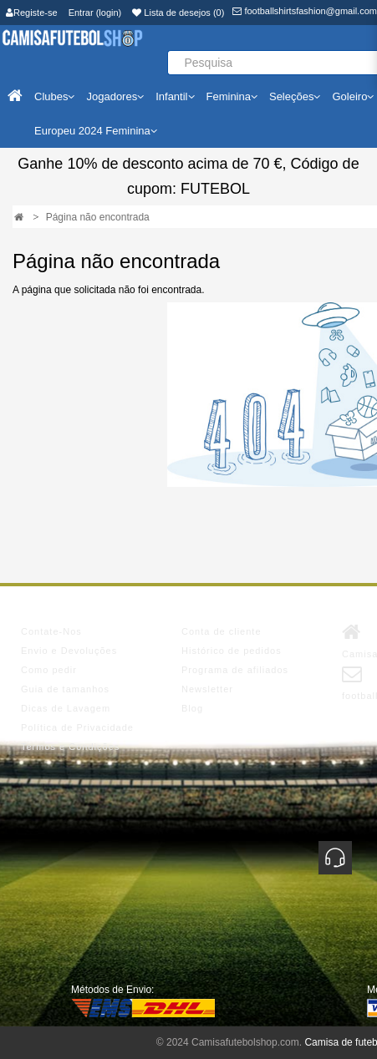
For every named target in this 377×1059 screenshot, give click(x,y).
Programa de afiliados (234, 670)
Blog (192, 708)
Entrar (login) (95, 13)
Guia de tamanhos (65, 689)
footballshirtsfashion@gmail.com (304, 11)
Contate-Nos (51, 631)
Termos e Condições (70, 747)
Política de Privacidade (77, 727)
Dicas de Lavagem (65, 708)
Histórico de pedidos (231, 651)
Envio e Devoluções (69, 651)
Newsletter (207, 689)
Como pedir (49, 670)
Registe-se (32, 13)
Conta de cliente (221, 631)
